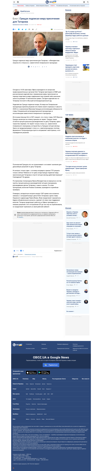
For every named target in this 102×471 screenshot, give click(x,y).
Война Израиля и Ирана (42, 5)
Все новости (85, 379)
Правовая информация (62, 344)
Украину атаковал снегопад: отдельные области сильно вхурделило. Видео (72, 49)
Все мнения (70, 311)
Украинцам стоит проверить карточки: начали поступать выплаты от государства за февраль (73, 68)
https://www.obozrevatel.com (65, 426)
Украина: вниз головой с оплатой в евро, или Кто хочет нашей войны (74, 302)
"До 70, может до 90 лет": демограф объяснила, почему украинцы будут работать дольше (76, 33)
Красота (38, 419)
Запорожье (38, 384)
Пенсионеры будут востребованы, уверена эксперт (76, 38)
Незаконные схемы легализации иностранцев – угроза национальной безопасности (74, 271)
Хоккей (39, 389)
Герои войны (20, 5)
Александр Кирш (70, 306)
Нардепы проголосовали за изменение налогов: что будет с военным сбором (76, 138)
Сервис (48, 399)
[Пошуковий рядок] (87, 2)
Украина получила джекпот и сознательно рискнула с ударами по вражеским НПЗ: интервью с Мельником (76, 153)
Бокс (43, 389)
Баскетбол (33, 389)
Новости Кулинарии (42, 404)
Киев (27, 384)
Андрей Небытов (70, 276)
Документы (44, 348)
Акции (43, 399)
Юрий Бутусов (25, 11)
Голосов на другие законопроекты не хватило (75, 143)
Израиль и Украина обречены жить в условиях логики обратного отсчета (72, 213)
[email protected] (31, 459)
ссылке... (21, 217)
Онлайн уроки (38, 394)
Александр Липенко (71, 295)
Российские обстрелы (62, 5)
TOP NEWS (69, 115)
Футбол (27, 389)
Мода (43, 419)
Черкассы (49, 384)
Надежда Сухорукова (71, 239)
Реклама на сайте (30, 348)
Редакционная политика (30, 254)
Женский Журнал (50, 419)
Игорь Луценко (70, 228)
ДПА (45, 394)
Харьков (32, 384)
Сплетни (33, 419)
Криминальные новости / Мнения (20, 24)
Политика (25, 379)
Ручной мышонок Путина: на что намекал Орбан (74, 281)
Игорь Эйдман (70, 285)
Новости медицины (31, 414)
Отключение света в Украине (77, 5)
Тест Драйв (28, 399)
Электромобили (37, 399)
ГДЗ (27, 394)
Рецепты (28, 404)
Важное (68, 10)
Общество (75, 379)
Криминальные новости (25, 256)
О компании (29, 344)
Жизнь (44, 379)
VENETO (52, 5)
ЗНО (48, 394)
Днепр (43, 384)
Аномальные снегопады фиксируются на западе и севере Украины (72, 56)
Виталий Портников (71, 218)
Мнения (68, 208)
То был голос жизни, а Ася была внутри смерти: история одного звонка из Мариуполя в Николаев (74, 235)
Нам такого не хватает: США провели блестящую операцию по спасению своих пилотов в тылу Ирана (74, 224)
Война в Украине (30, 5)
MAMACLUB (39, 414)
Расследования (57, 379)
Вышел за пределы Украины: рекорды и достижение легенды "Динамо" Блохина (73, 291)
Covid (45, 414)
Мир (34, 379)
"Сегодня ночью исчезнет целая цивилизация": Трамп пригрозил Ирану (76, 168)
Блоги (64, 379)
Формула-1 (48, 389)
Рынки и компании (30, 409)
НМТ (52, 394)
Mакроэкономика (41, 409)
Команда (44, 344)
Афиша (27, 419)
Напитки (34, 404)
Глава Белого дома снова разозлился (75, 173)
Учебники (31, 394)
